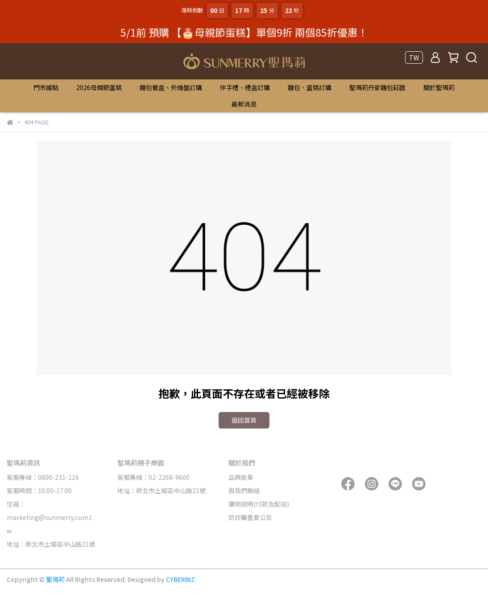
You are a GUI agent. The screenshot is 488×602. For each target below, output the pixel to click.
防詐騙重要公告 (250, 517)
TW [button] (414, 58)
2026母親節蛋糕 (99, 87)
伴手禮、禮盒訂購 (245, 87)
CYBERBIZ (180, 579)
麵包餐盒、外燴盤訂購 (171, 87)
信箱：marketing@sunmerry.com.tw (49, 517)
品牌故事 (240, 477)
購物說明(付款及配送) (258, 503)
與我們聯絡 (244, 490)
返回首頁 (244, 420)
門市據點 (45, 87)
